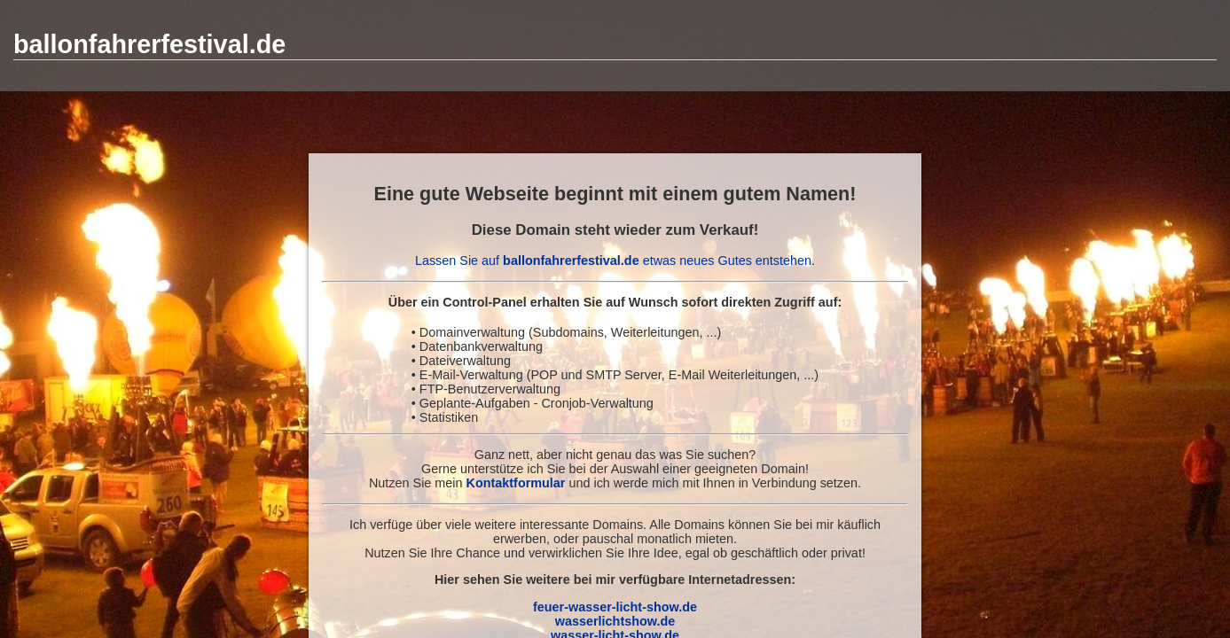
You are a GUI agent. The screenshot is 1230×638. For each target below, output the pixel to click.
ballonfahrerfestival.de (149, 44)
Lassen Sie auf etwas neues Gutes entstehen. (615, 260)
